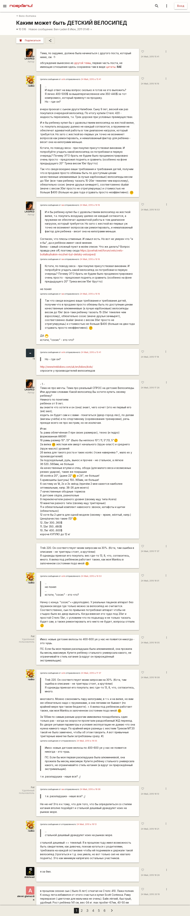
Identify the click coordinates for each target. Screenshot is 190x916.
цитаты (111, 66)
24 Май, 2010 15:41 (150, 56)
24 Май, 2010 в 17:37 (91, 673)
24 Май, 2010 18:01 (150, 581)
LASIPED (29, 58)
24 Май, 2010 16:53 (150, 210)
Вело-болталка (26, 16)
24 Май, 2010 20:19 (150, 894)
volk (63, 79)
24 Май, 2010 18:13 (150, 794)
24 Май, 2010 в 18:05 (87, 741)
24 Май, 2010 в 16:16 (90, 205)
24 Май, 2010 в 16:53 (91, 576)
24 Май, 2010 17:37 (150, 551)
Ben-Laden (60, 29)
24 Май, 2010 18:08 (150, 677)
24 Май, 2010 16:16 (150, 84)
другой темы (82, 62)
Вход (180, 5)
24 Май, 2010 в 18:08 (90, 789)
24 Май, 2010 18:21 (150, 829)
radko (31, 85)
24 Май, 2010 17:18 (150, 357)
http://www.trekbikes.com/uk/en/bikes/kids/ (66, 366)
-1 (33, 358)
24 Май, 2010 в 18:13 (87, 824)
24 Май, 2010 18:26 (150, 875)
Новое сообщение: (41, 29)
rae (62, 205)
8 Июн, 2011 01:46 (80, 29)
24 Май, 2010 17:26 (150, 388)
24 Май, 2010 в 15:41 (91, 79)
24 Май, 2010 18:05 (150, 642)
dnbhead (29, 877)
